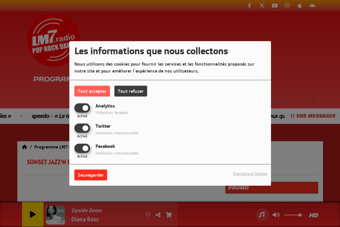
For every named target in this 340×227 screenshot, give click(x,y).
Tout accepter (92, 91)
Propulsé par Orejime (250, 174)
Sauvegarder (91, 175)
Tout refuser (131, 91)
